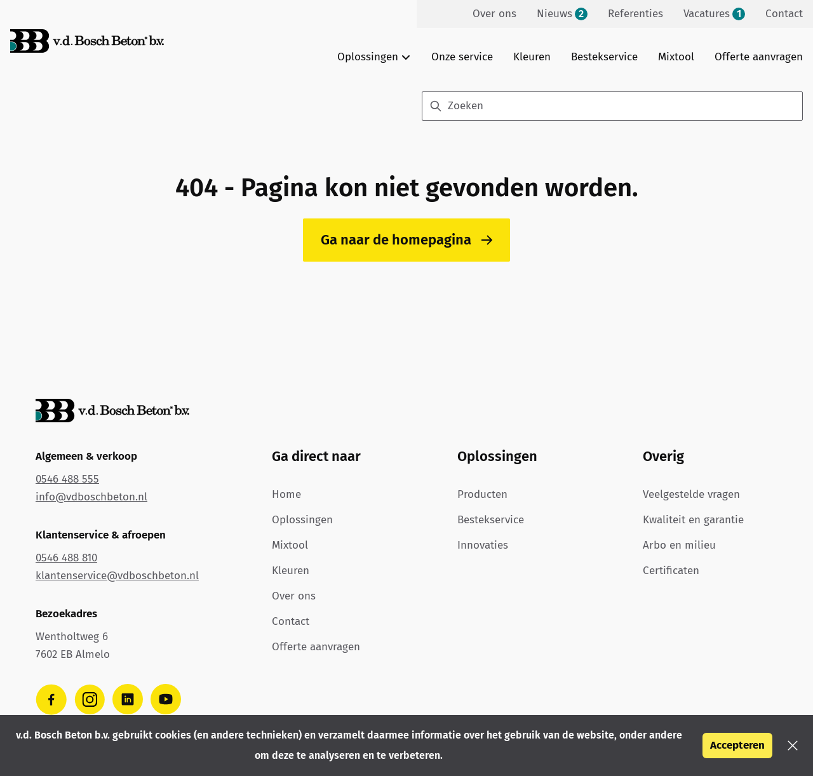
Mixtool (676, 57)
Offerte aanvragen (759, 57)
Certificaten (671, 570)
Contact (290, 621)
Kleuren (532, 57)
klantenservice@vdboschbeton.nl (117, 575)
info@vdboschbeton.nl (91, 497)
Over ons (294, 596)
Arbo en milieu (679, 545)
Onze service (462, 57)
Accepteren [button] (737, 745)
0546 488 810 (66, 558)
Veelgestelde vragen (691, 494)
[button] (792, 745)
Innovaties (482, 545)
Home (286, 494)
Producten (482, 494)
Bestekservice (604, 57)
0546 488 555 (67, 479)
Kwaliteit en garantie (693, 519)
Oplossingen (302, 519)
